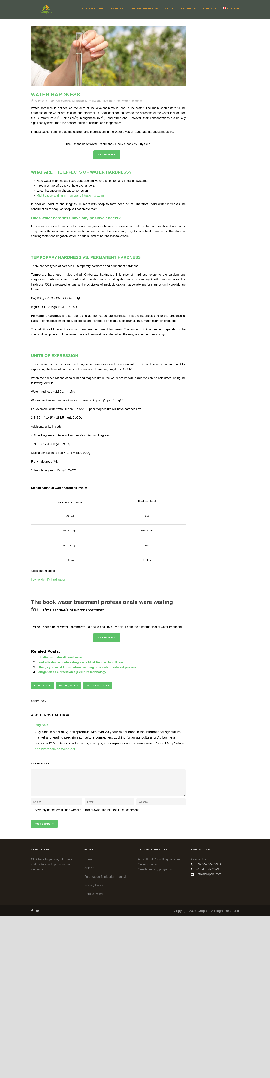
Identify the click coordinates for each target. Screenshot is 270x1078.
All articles (79, 100)
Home (88, 1020)
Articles (89, 1029)
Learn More (107, 235)
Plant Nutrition (111, 100)
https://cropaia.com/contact (55, 911)
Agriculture (63, 100)
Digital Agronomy (144, 8)
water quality (68, 847)
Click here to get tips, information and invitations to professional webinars (53, 1025)
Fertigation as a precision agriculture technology (71, 833)
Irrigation (94, 100)
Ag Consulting (91, 8)
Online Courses (148, 1025)
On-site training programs (155, 1030)
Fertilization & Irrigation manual (105, 1038)
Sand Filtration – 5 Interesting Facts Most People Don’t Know (80, 823)
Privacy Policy (93, 1046)
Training (116, 8)
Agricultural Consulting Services (159, 1020)
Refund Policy (93, 1055)
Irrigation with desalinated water (59, 819)
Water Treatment (132, 100)
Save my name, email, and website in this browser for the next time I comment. (87, 971)
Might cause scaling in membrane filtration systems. (71, 276)
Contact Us (198, 1020)
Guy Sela (41, 100)
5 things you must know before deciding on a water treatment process (86, 828)
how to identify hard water (48, 660)
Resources (189, 8)
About (170, 8)
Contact (210, 8)
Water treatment (97, 847)
